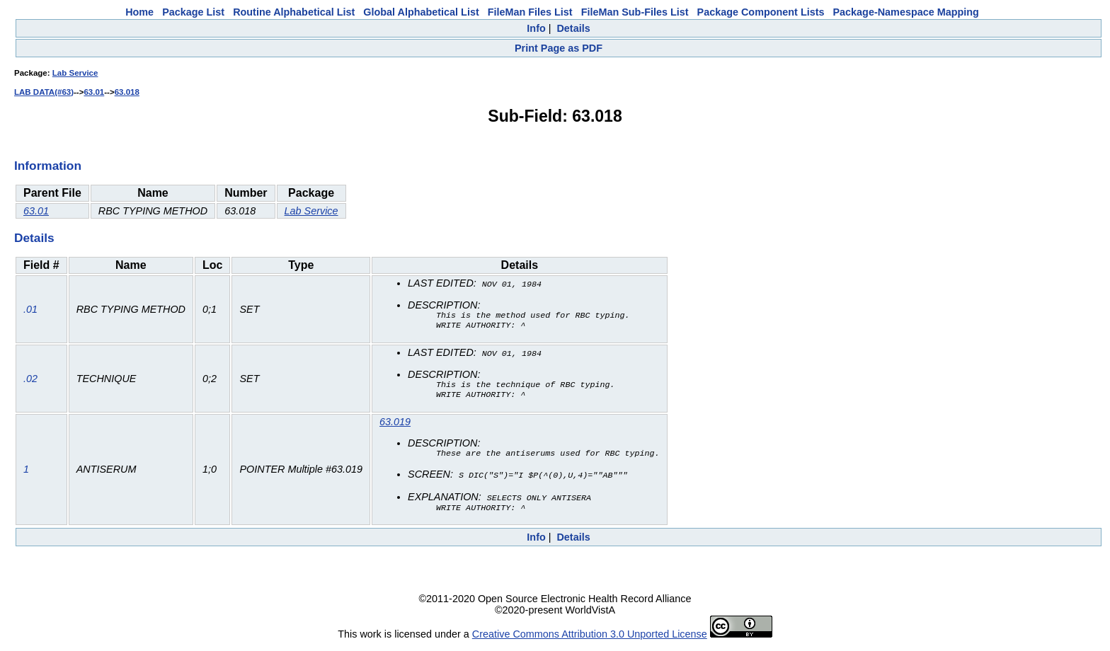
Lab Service (75, 73)
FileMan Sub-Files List (635, 12)
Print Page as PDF (558, 48)
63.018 (127, 92)
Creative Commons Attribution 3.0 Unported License (589, 639)
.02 (30, 381)
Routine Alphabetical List (294, 12)
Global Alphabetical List (421, 12)
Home (139, 12)
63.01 (94, 92)
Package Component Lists (761, 12)
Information (47, 166)
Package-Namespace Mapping (906, 12)
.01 (30, 310)
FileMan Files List (530, 12)
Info (536, 28)
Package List (193, 12)
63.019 (395, 426)
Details (573, 28)
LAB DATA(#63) (44, 92)
